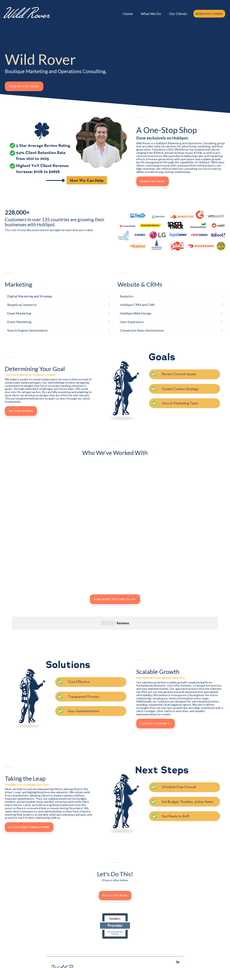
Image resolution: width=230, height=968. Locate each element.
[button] (177, 949)
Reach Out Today (209, 13)
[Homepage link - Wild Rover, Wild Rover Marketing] (65, 964)
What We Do (151, 13)
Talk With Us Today (24, 86)
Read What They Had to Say (115, 599)
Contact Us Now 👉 (155, 710)
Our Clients (178, 13)
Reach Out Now (152, 181)
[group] (69, 480)
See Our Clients (21, 410)
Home (128, 13)
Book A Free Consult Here (29, 814)
